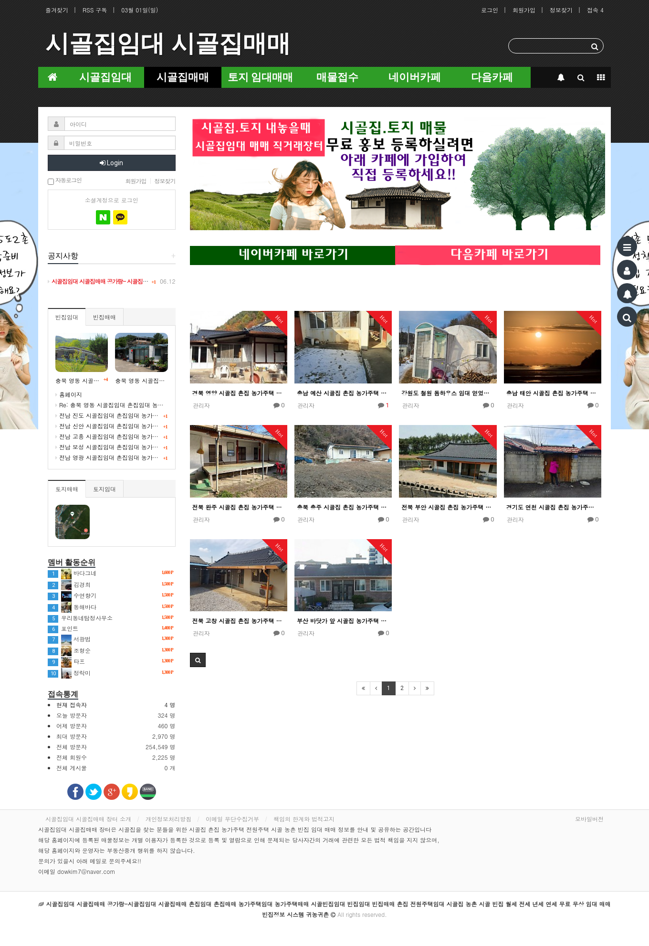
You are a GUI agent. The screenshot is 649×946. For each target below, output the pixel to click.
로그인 (489, 10)
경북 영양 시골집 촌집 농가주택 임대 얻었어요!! (238, 393)
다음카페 (492, 77)
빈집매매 (104, 317)
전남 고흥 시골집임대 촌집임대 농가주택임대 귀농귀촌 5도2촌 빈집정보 (150, 436)
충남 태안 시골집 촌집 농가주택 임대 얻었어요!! (552, 393)
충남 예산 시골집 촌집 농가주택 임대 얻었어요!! (343, 393)
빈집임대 (66, 317)
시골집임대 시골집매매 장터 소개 (88, 819)
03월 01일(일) (139, 10)
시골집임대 (105, 77)
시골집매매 (183, 77)
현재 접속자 (71, 705)
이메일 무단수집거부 (232, 819)
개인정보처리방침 (168, 819)
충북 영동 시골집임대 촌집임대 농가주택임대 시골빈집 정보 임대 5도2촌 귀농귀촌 (141, 380)
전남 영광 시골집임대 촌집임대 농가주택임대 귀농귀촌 (127, 457)
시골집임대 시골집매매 (168, 43)
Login (111, 163)
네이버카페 (414, 77)
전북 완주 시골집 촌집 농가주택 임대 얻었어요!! (238, 507)
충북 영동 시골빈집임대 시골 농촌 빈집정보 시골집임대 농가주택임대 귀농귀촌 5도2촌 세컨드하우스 (81, 380)
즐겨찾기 (56, 10)
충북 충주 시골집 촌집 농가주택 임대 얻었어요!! (343, 507)
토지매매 (66, 489)
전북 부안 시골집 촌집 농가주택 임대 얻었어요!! (447, 507)
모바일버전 (589, 819)
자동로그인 (65, 181)
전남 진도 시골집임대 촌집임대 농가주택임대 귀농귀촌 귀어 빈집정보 (147, 415)
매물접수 (337, 77)
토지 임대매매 (260, 77)
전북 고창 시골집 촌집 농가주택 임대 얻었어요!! (238, 620)
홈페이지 (68, 394)
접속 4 (595, 10)
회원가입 (524, 10)
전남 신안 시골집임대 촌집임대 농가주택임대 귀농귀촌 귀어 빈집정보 (147, 426)
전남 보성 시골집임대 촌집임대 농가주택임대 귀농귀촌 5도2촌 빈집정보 (150, 447)
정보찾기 (561, 10)
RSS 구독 (95, 10)
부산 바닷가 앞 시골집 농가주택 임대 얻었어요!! (343, 620)
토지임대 (104, 489)
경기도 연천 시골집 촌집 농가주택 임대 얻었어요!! (552, 507)
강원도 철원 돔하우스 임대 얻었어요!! (447, 393)
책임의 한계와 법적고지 (304, 819)
